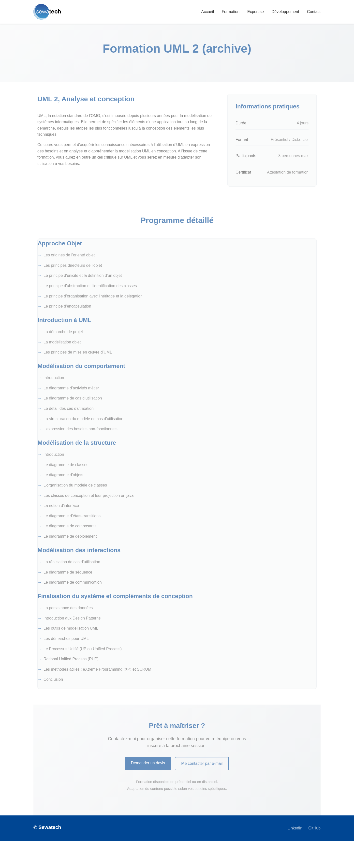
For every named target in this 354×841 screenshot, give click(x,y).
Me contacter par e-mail (201, 763)
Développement (285, 12)
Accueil (207, 12)
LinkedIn (295, 828)
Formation (230, 12)
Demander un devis (148, 763)
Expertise (255, 12)
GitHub (314, 828)
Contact (314, 12)
